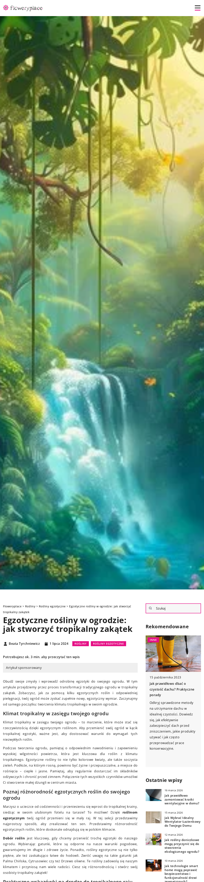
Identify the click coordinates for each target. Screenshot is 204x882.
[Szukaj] (150, 608)
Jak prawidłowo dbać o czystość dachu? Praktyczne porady (172, 689)
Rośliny (81, 643)
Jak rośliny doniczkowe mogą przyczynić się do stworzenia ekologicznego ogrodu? (182, 846)
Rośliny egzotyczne (108, 643)
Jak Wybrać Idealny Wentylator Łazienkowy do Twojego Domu (183, 821)
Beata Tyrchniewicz (24, 644)
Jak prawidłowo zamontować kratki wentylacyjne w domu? (182, 799)
